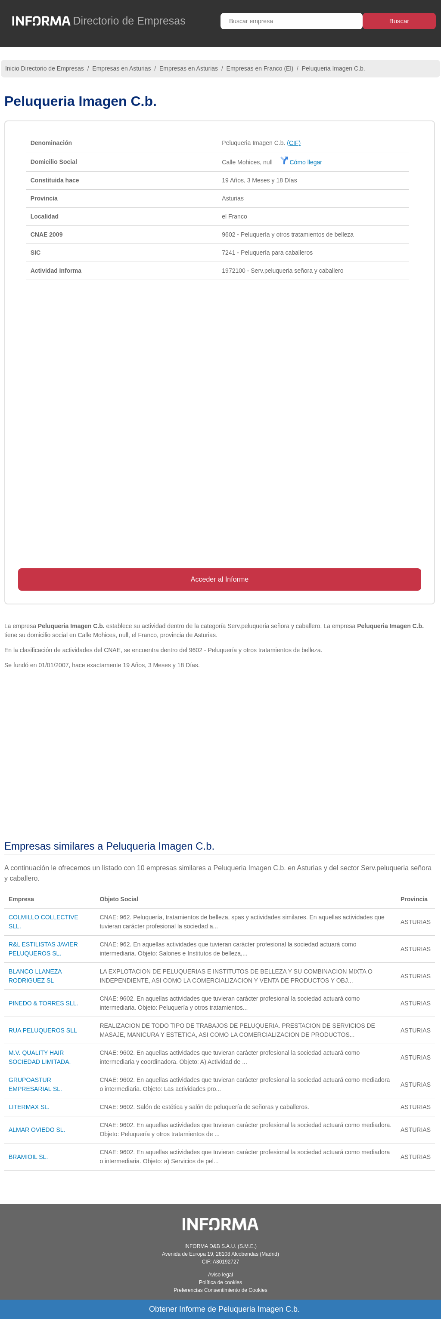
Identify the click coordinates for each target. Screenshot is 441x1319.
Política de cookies (220, 1282)
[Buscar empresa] (291, 21)
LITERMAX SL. (29, 1106)
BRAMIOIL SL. (28, 1156)
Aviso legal (220, 1275)
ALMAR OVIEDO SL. (37, 1129)
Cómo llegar (301, 162)
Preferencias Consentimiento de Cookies (220, 1290)
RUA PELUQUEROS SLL (43, 1030)
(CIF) (294, 142)
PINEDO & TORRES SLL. (43, 1003)
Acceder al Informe (219, 579)
